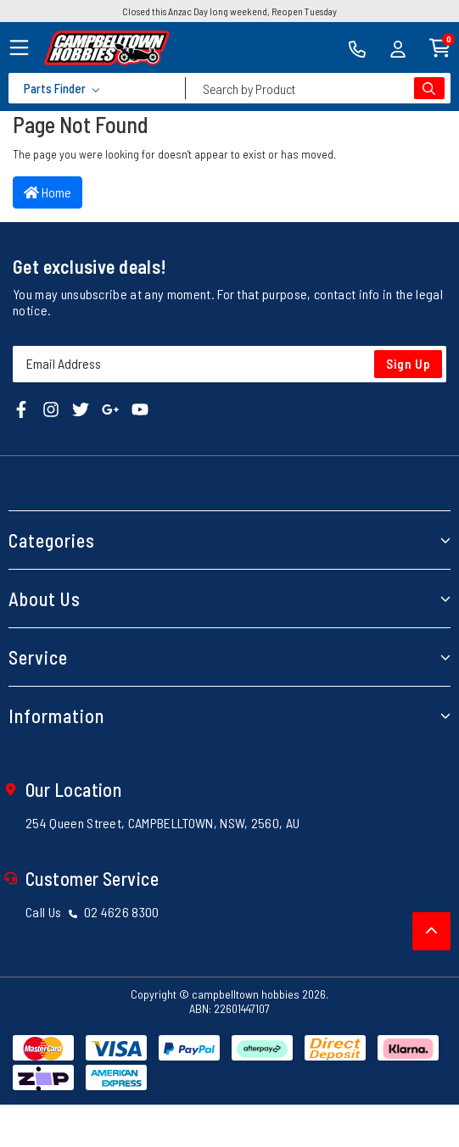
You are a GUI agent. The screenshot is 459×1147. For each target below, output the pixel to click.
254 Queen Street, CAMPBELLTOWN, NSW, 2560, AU (162, 823)
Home (47, 192)
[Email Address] (229, 364)
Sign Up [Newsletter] (408, 363)
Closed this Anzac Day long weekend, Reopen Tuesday (229, 11)
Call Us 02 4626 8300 (92, 912)
